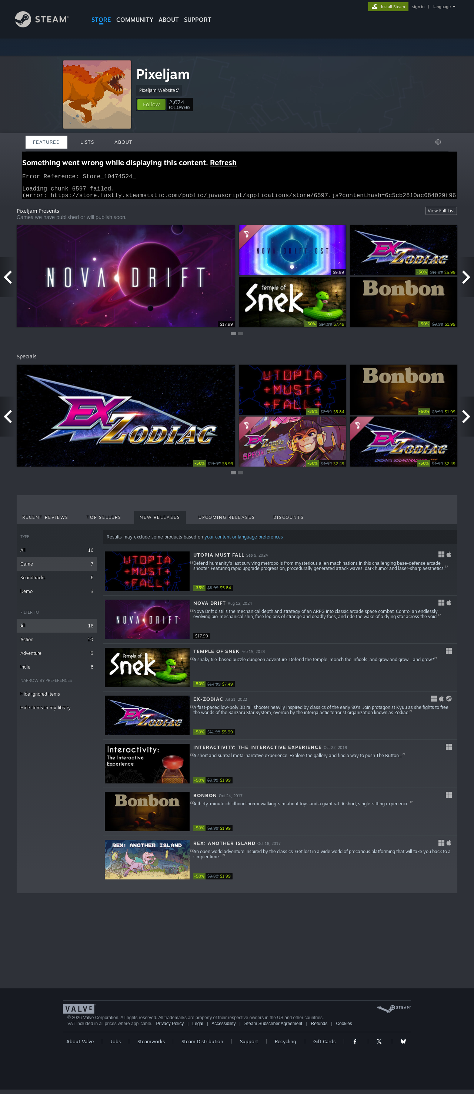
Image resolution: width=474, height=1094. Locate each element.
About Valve (80, 1046)
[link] (436, 277)
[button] (151, 104)
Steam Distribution (202, 1046)
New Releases (160, 521)
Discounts (288, 521)
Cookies (344, 1028)
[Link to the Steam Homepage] (47, 25)
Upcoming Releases (226, 521)
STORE (101, 19)
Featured (46, 142)
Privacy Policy (170, 1028)
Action (56, 644)
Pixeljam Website (160, 90)
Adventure (56, 657)
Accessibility (223, 1028)
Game (56, 568)
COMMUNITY (134, 19)
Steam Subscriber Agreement (273, 1028)
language (442, 6)
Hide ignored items (40, 698)
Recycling (285, 1046)
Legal (197, 1028)
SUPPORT (197, 19)
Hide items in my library (45, 712)
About (168, 19)
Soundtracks (56, 582)
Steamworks (151, 1046)
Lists (87, 142)
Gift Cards (324, 1046)
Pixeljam (163, 74)
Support (249, 1046)
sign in (418, 6)
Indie (56, 671)
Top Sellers (104, 521)
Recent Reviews (45, 521)
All (56, 554)
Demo (56, 596)
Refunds (319, 1028)
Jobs (115, 1046)
